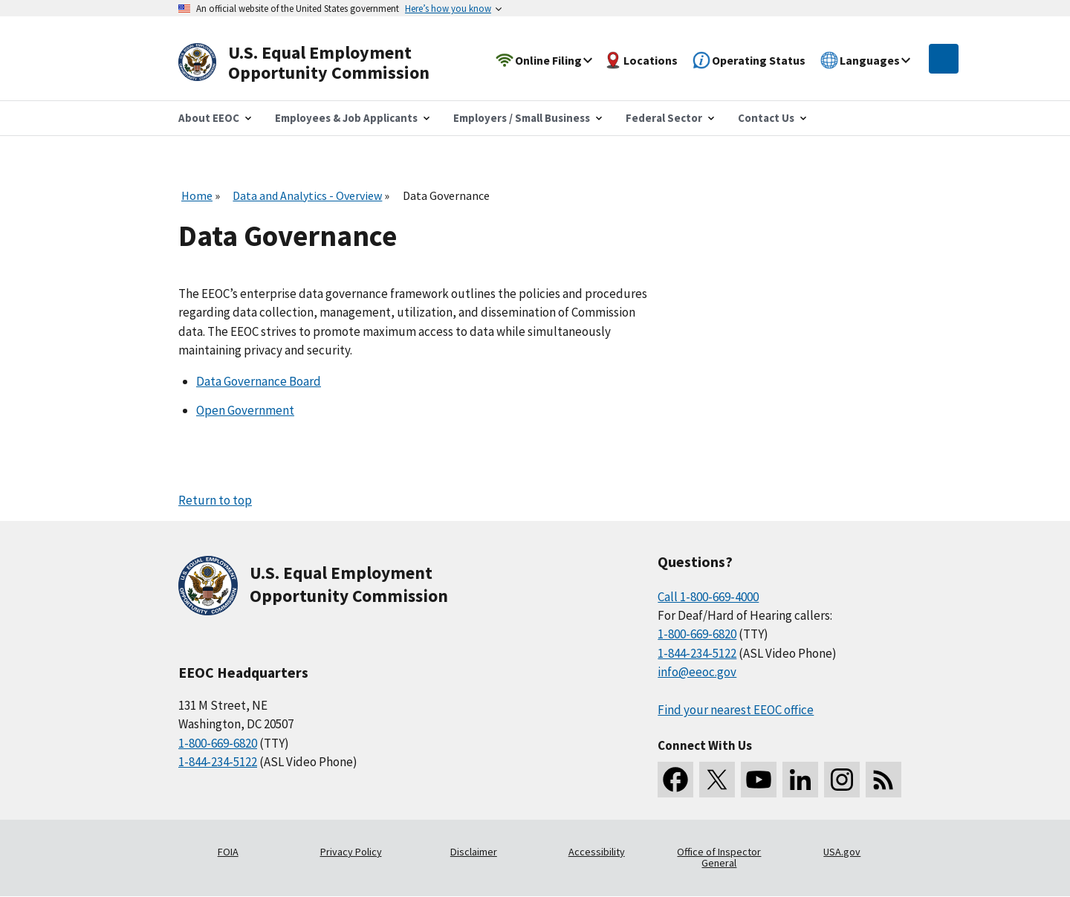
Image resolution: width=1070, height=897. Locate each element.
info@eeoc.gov (697, 672)
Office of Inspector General (719, 857)
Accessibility (596, 851)
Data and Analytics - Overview (307, 195)
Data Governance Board (258, 381)
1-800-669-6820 (217, 743)
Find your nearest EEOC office (736, 710)
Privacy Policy (351, 851)
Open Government (245, 410)
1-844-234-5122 (217, 762)
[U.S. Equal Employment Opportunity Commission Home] (321, 62)
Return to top (215, 500)
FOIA (228, 851)
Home (197, 195)
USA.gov (841, 851)
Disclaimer (473, 851)
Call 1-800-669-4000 (708, 597)
